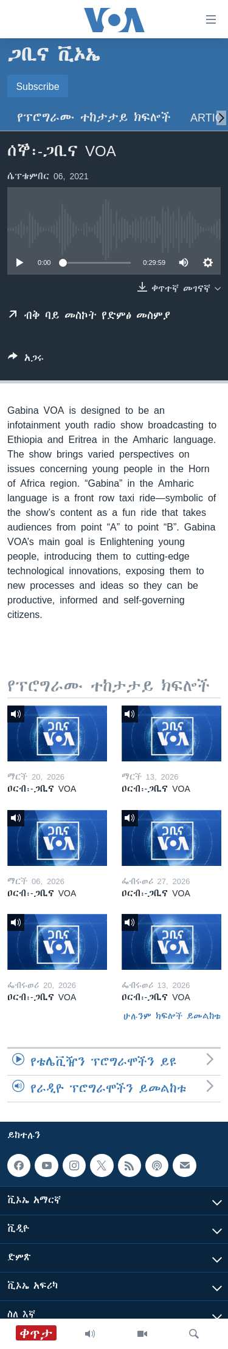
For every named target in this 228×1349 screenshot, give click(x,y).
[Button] (26, 360)
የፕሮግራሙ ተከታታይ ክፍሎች (94, 118)
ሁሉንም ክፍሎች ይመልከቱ (172, 1016)
